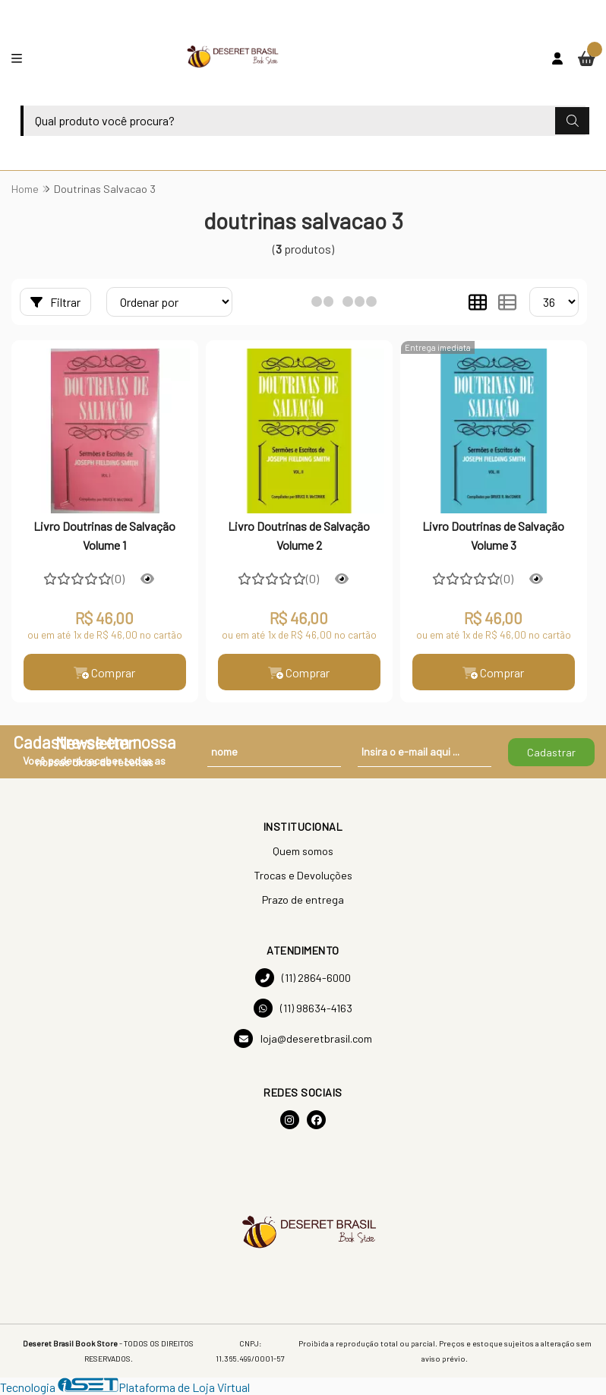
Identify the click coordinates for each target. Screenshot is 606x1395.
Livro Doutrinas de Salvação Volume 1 (104, 535)
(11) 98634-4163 (303, 1008)
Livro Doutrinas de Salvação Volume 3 (493, 535)
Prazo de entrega (303, 899)
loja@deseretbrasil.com (303, 1038)
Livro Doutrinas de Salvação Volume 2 (299, 535)
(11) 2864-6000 (303, 977)
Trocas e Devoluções (303, 875)
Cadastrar (551, 752)
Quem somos (303, 850)
